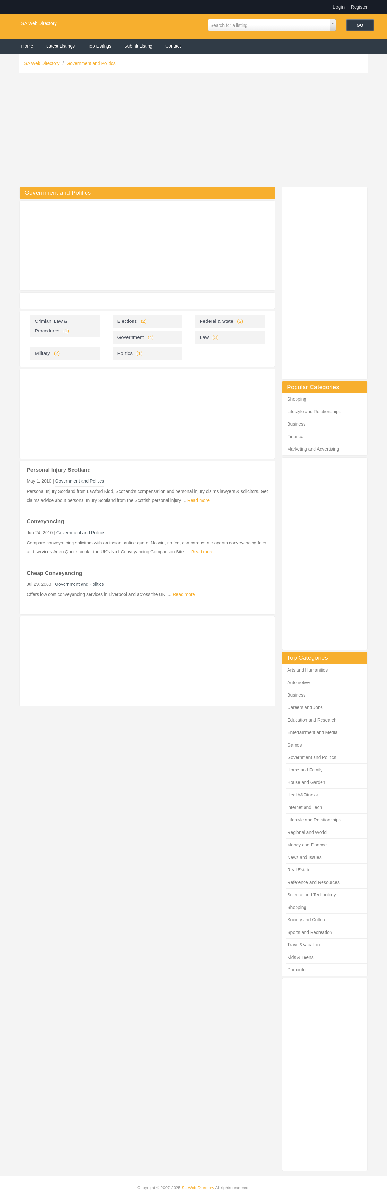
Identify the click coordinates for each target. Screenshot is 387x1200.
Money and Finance (307, 844)
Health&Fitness (302, 794)
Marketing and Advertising (313, 449)
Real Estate (298, 869)
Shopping (296, 399)
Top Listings (99, 46)
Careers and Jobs (305, 707)
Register (359, 7)
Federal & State (216, 321)
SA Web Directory (38, 23)
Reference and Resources (313, 882)
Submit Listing (138, 46)
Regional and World (307, 832)
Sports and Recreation (309, 932)
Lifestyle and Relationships (314, 411)
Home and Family (304, 769)
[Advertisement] (194, 131)
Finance (295, 436)
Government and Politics (91, 63)
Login (339, 7)
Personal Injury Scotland (58, 470)
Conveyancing (45, 521)
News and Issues (304, 857)
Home (27, 46)
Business (296, 424)
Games (294, 744)
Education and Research (311, 719)
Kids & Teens (300, 957)
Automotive (298, 682)
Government (130, 337)
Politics (125, 353)
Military (42, 353)
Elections (127, 321)
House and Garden (306, 782)
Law (204, 337)
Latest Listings (60, 46)
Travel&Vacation (303, 944)
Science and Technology (311, 894)
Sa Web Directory (198, 1187)
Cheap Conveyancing (54, 573)
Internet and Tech (304, 807)
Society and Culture (306, 919)
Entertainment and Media (312, 732)
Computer (297, 969)
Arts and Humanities (307, 670)
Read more (198, 500)
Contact (173, 46)
